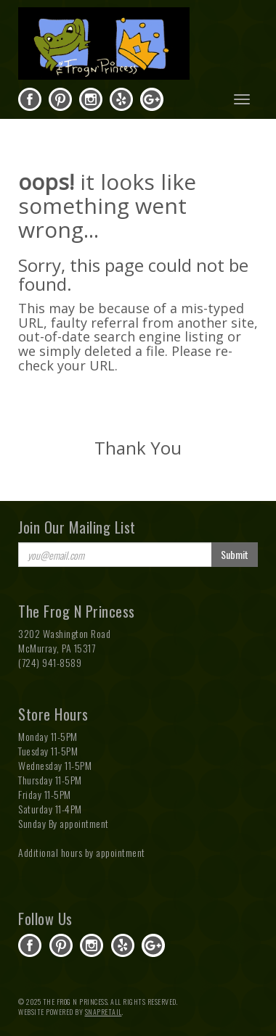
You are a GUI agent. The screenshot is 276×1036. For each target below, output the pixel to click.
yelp (121, 99)
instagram (90, 99)
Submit (234, 554)
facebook (29, 99)
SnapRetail (103, 1011)
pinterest (60, 99)
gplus (151, 99)
